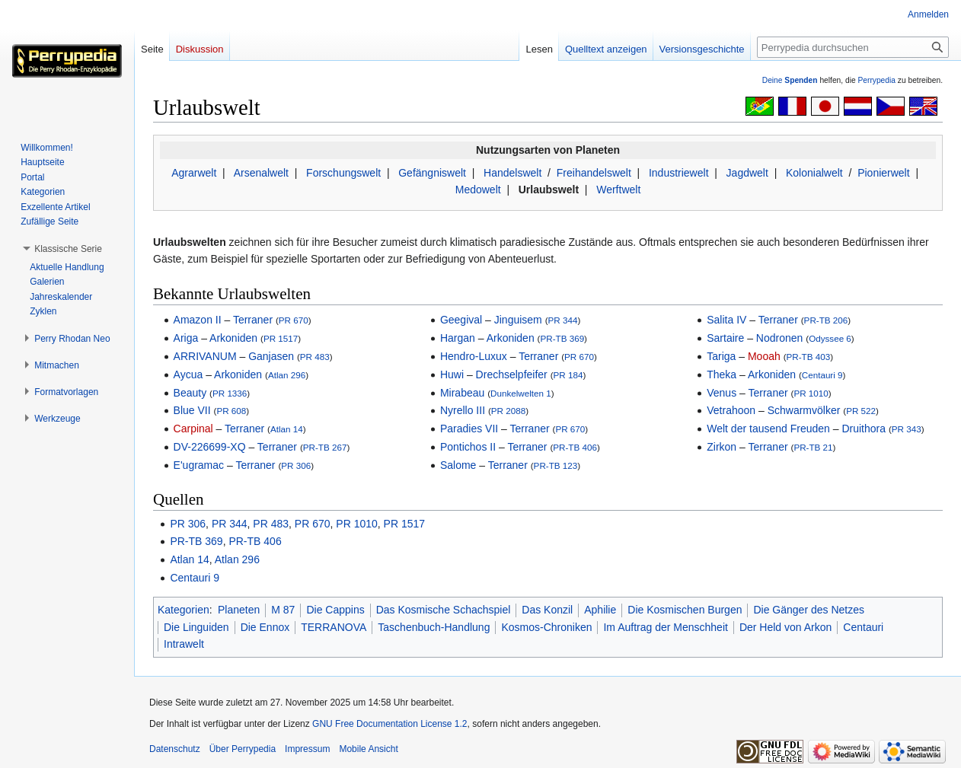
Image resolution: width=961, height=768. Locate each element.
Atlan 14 (286, 429)
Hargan (457, 338)
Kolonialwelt (814, 173)
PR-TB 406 (575, 447)
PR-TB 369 (562, 338)
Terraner (253, 320)
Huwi (452, 374)
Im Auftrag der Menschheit (665, 627)
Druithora (863, 428)
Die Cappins (335, 610)
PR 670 (293, 320)
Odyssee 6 (830, 338)
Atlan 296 (286, 375)
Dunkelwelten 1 (520, 393)
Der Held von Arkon (785, 627)
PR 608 (231, 411)
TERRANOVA (333, 627)
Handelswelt (512, 173)
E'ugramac (199, 465)
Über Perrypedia (242, 749)
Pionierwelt (883, 173)
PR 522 (861, 411)
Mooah (764, 356)
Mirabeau (462, 393)
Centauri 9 (822, 375)
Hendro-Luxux (473, 356)
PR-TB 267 (325, 447)
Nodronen (779, 338)
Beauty (190, 393)
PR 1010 (810, 393)
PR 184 (568, 375)
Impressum (307, 749)
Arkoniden (233, 338)
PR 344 (563, 320)
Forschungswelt (343, 173)
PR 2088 (508, 411)
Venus (721, 393)
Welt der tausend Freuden (768, 428)
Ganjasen (271, 356)
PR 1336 (229, 393)
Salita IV (726, 320)
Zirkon (721, 447)
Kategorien (183, 610)
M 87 (283, 610)
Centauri (863, 627)
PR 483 (315, 357)
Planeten (239, 610)
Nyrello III (462, 410)
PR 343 (906, 429)
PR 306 (296, 465)
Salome (458, 465)
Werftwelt (618, 189)
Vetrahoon (731, 410)
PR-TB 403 (809, 357)
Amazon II (198, 320)
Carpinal (193, 428)
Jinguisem (518, 320)
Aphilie (600, 610)
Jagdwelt (747, 173)
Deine (790, 80)
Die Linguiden (196, 627)
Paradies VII (469, 428)
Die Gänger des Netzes (808, 610)
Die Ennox (265, 627)
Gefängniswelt (432, 173)
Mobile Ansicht (368, 749)
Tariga (721, 356)
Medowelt (478, 189)
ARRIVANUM (205, 356)
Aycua (188, 374)
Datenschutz (174, 749)
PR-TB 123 (556, 465)
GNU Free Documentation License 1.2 (389, 724)
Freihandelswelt (594, 173)
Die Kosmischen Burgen (684, 610)
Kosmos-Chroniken (546, 627)
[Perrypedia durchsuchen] (853, 47)
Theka (721, 374)
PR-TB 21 (812, 447)
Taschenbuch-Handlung (434, 627)
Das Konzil (547, 610)
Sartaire (725, 338)
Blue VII (192, 410)
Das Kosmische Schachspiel (443, 610)
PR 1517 (280, 338)
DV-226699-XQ (210, 447)
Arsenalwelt (261, 173)
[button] (68, 249)
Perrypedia (876, 80)
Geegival (461, 320)
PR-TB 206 (826, 320)
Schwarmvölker (804, 410)
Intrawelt (184, 644)
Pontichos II (468, 447)
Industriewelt (679, 173)
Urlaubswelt (549, 189)
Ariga (186, 338)
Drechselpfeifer (512, 374)
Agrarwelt (193, 173)
